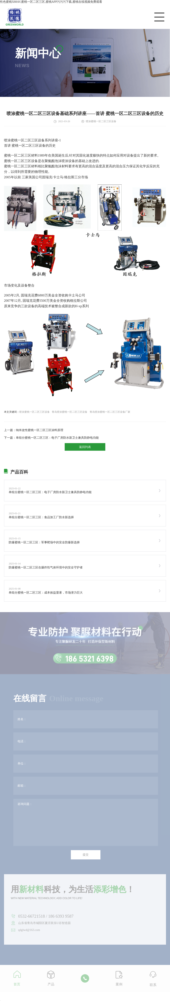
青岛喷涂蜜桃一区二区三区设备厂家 (110, 411)
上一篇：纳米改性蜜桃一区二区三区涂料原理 (33, 430)
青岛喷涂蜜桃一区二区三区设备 (69, 411)
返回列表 (85, 447)
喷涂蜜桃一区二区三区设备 (34, 411)
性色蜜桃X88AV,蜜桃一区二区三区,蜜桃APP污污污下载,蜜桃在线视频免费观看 (51, 1)
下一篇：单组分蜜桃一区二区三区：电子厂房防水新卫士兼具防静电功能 (51, 437)
